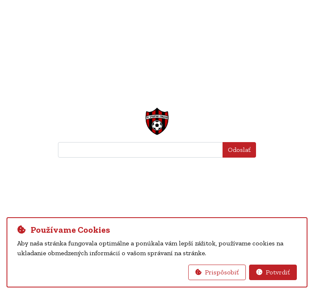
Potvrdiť (273, 272)
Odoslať (239, 150)
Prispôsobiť (217, 272)
